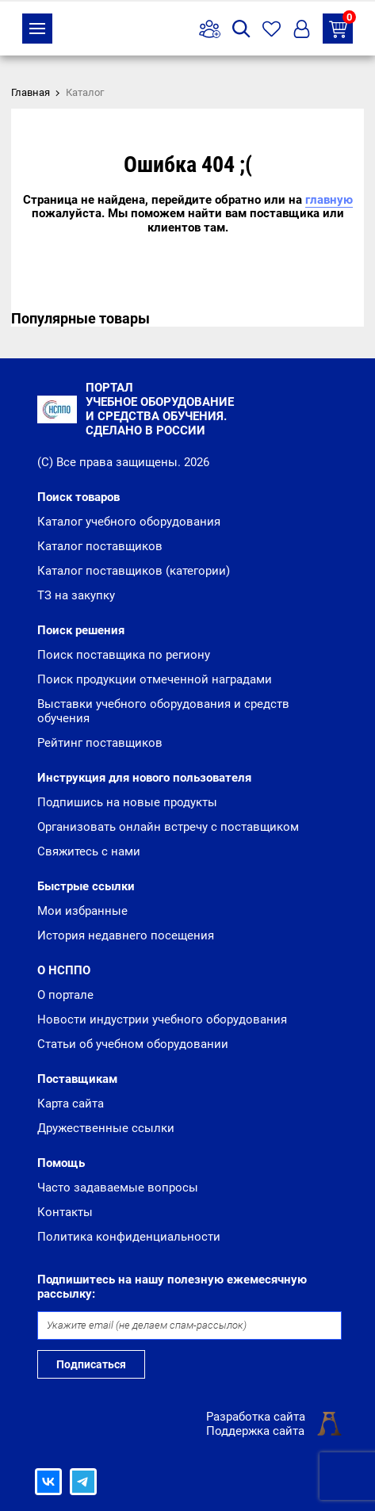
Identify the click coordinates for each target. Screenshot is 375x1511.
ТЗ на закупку (341, 25)
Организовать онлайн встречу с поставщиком (168, 827)
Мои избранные (82, 911)
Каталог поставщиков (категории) (133, 571)
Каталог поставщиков (100, 546)
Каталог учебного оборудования (128, 522)
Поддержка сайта (255, 1431)
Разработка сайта (255, 1417)
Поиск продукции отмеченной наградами (154, 679)
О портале (65, 995)
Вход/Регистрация (302, 29)
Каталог (37, 28)
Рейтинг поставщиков (100, 743)
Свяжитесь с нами (88, 851)
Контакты (65, 1212)
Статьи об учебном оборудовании (132, 1044)
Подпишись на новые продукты (127, 802)
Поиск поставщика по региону (123, 655)
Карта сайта (70, 1103)
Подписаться (91, 1364)
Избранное (271, 29)
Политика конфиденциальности (128, 1237)
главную (329, 200)
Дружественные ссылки (105, 1128)
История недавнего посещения (125, 935)
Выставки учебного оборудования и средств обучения (163, 711)
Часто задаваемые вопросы (117, 1187)
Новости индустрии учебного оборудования (162, 1019)
